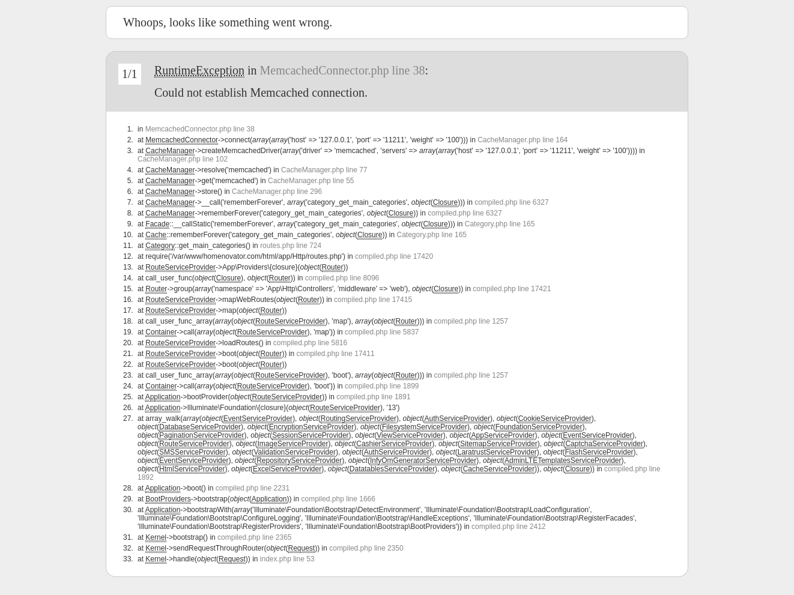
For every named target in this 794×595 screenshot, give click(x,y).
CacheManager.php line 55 (311, 181)
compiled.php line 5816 (310, 343)
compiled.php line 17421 (512, 289)
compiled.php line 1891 (373, 397)
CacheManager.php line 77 (324, 170)
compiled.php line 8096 (342, 278)
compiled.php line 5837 (382, 332)
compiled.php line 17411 (335, 353)
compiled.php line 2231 (252, 488)
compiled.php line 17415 (373, 299)
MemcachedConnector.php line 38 (342, 70)
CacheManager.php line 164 (522, 140)
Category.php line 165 (500, 224)
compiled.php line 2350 (366, 548)
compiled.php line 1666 (338, 499)
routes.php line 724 (290, 245)
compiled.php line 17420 (394, 256)
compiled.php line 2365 (254, 537)
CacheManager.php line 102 (183, 159)
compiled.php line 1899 (382, 386)
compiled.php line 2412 (508, 526)
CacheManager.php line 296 (277, 191)
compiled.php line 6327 (511, 202)
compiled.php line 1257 (471, 321)
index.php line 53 (287, 559)
